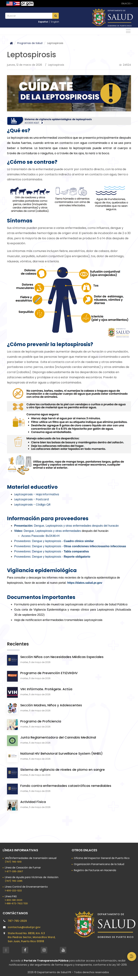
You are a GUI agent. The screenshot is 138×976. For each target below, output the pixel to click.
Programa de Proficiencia (40, 721)
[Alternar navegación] (128, 31)
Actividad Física (33, 802)
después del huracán (66, 530)
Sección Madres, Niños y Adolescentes (51, 705)
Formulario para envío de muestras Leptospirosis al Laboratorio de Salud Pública (70, 604)
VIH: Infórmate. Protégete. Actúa (46, 689)
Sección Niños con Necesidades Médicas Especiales (62, 657)
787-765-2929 (17, 921)
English (55, 21)
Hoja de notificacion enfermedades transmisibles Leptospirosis (58, 620)
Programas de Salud (29, 43)
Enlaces (127, 3)
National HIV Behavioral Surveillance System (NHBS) (61, 753)
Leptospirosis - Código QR (32, 504)
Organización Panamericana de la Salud (99, 864)
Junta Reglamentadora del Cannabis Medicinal (58, 737)
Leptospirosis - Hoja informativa (36, 494)
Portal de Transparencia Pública (46, 960)
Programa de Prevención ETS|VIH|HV (49, 673)
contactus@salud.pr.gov (24, 927)
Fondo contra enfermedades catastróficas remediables (65, 786)
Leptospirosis (56, 65)
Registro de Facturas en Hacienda (95, 870)
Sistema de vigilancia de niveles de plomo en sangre (62, 770)
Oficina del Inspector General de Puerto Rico (102, 858)
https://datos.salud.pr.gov (84, 582)
